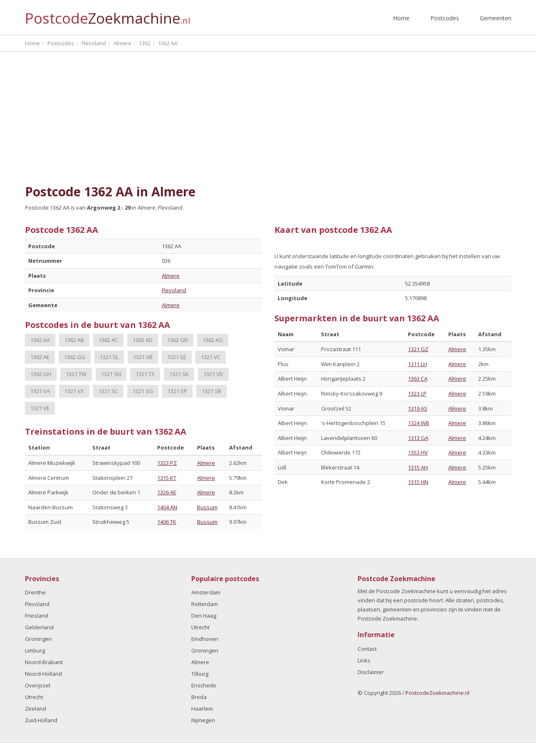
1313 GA (418, 438)
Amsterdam (205, 592)
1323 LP (417, 393)
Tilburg (199, 673)
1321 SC (108, 391)
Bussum (207, 507)
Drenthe (35, 592)
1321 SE (176, 357)
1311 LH (417, 364)
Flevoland (174, 290)
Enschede (203, 685)
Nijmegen (203, 720)
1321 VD (213, 374)
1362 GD (177, 340)
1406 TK (166, 521)
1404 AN (167, 507)
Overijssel (37, 685)
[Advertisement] (268, 118)
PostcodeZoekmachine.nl (437, 693)
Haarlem (202, 708)
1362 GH (40, 374)
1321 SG (143, 391)
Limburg (35, 650)
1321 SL (109, 357)
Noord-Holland (43, 673)
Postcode (107, 14)
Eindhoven (204, 639)
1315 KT (166, 477)
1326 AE (166, 492)
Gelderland (39, 627)
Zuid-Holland (41, 720)
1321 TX (145, 374)
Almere (171, 275)
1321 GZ (418, 349)
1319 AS (417, 408)
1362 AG (213, 340)
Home (401, 18)
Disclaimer (371, 672)
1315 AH (418, 467)
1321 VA (40, 391)
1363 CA (417, 378)
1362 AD (143, 340)
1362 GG (74, 357)
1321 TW (76, 374)
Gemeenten (495, 18)
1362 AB (74, 340)
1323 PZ (167, 463)
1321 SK (179, 374)
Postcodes (444, 18)
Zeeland (35, 708)
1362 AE (39, 357)
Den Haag (203, 615)
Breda (199, 697)
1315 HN (418, 482)
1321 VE (39, 408)
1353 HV (418, 452)
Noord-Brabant (44, 662)
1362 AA (40, 340)
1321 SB (211, 391)
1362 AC (108, 340)
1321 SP (177, 391)
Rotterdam (204, 604)
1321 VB (143, 357)
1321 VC (210, 357)
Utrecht (34, 697)
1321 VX (74, 391)
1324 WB (418, 423)
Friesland (36, 615)
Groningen (38, 639)
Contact (367, 649)
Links (364, 660)
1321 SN (111, 374)
